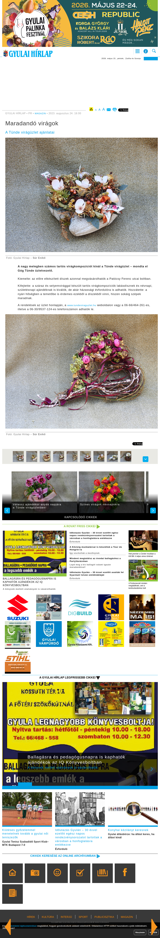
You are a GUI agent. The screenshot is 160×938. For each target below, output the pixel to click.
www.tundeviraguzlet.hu (84, 305)
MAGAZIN (41, 113)
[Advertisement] (80, 84)
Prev (22, 777)
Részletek (140, 932)
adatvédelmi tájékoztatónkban (22, 926)
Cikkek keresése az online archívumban (58, 865)
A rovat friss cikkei (77, 526)
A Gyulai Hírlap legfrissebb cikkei (63, 683)
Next (153, 777)
